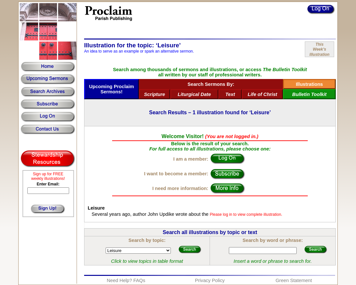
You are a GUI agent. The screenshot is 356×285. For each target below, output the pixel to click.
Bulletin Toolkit (309, 94)
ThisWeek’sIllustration (319, 49)
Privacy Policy (210, 280)
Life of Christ (262, 94)
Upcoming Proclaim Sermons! (111, 89)
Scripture (154, 94)
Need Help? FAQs (126, 280)
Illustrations (309, 84)
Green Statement (293, 280)
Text (230, 94)
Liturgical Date (194, 94)
